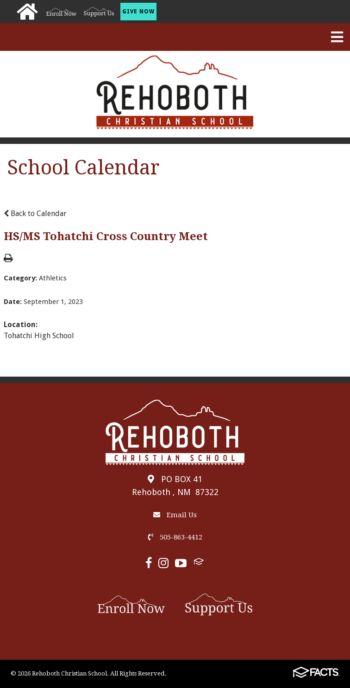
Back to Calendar (35, 213)
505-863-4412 (175, 537)
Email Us (175, 515)
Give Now (138, 11)
